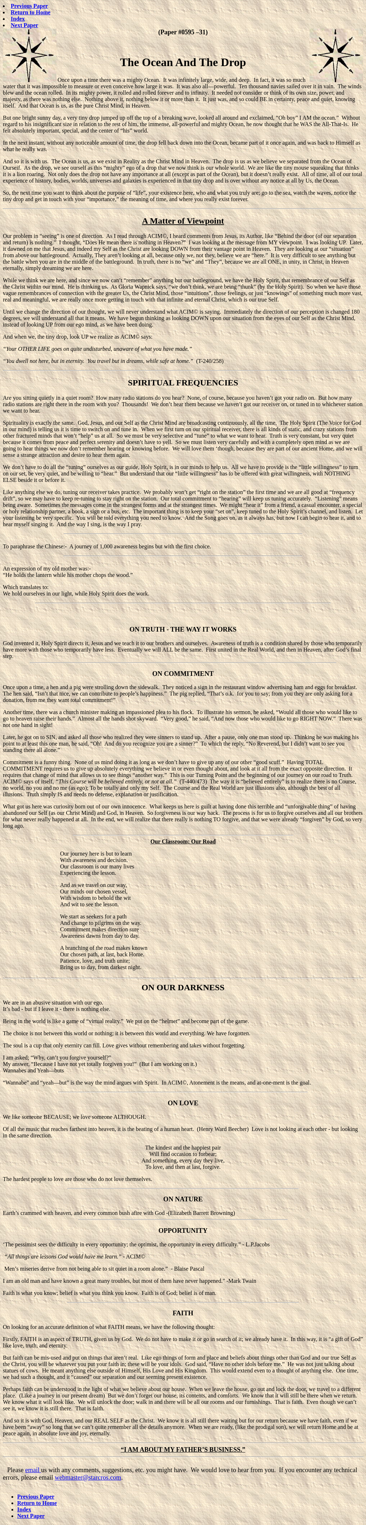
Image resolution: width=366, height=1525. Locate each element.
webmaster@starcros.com (88, 1477)
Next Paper (24, 25)
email (33, 1470)
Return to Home (30, 12)
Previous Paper (29, 6)
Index (18, 19)
